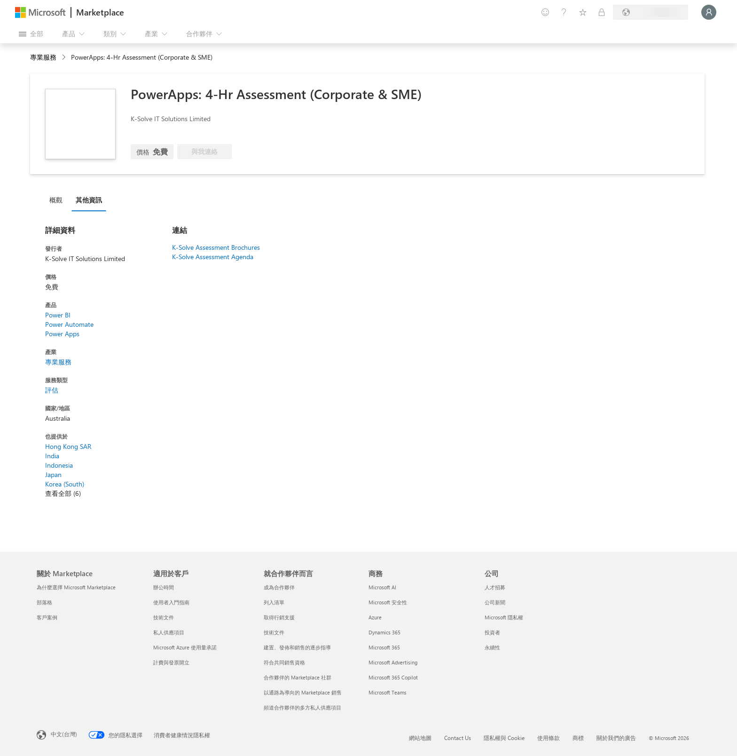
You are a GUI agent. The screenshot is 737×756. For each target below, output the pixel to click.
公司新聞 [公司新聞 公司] (495, 602)
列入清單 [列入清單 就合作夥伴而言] (274, 602)
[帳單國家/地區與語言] (650, 12)
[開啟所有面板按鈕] (31, 33)
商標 (578, 737)
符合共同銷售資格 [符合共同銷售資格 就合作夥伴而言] (284, 662)
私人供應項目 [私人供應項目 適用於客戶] (168, 632)
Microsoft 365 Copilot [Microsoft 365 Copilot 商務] (393, 677)
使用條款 (548, 737)
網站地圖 (420, 737)
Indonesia (59, 465)
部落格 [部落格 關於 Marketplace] (44, 602)
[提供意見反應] (545, 12)
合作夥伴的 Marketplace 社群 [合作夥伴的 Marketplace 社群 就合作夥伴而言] (297, 677)
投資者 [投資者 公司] (492, 632)
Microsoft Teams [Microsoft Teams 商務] (387, 692)
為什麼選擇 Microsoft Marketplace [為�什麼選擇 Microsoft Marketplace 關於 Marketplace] (76, 587)
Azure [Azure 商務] (375, 617)
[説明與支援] (564, 12)
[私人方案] (601, 12)
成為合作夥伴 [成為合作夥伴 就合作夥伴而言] (279, 587)
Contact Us (457, 737)
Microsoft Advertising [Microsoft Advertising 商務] (392, 662)
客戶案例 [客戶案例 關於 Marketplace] (47, 617)
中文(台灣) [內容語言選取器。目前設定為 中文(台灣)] (64, 734)
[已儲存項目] (582, 12)
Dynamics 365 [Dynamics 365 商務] (384, 632)
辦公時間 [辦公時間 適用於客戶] (163, 587)
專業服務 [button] (43, 57)
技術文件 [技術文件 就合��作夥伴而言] (274, 632)
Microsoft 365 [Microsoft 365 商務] (384, 647)
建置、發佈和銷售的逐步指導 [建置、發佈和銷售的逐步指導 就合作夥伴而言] (297, 647)
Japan (53, 474)
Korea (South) (64, 483)
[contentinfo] (64, 57)
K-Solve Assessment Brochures (216, 247)
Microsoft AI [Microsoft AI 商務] (382, 587)
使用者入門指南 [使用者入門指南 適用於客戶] (171, 602)
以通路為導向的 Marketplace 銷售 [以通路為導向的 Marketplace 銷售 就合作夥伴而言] (303, 692)
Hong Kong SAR (68, 446)
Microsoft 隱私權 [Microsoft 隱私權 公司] (504, 617)
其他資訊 (89, 199)
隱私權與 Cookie (504, 737)
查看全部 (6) (63, 493)
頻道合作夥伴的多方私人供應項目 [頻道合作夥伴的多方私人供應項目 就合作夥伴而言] (302, 707)
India (52, 455)
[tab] (58, 199)
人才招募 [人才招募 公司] (495, 587)
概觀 (56, 199)
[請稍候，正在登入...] (709, 12)
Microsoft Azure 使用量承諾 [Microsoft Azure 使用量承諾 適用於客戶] (185, 647)
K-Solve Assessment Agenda (212, 256)
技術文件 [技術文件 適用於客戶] (163, 617)
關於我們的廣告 (616, 737)
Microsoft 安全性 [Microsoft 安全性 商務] (387, 602)
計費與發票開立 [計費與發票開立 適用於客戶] (171, 662)
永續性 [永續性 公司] (492, 647)
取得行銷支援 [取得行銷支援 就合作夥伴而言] (279, 617)
